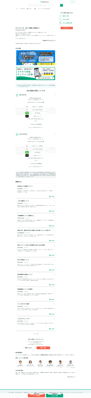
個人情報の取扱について (43, 392)
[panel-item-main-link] (35, 191)
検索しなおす (28, 348)
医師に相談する (66, 28)
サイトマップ (67, 392)
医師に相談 (43, 348)
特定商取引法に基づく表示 (54, 392)
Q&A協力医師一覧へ (71, 377)
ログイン (72, 1)
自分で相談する (52, 85)
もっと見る (36, 333)
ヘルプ (31, 392)
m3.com (67, 355)
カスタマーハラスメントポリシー (77, 392)
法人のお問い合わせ (18, 392)
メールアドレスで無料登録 (35, 124)
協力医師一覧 (26, 392)
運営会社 (61, 392)
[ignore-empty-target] (45, 5)
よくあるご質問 (10, 392)
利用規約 (31, 98)
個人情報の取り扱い (37, 98)
